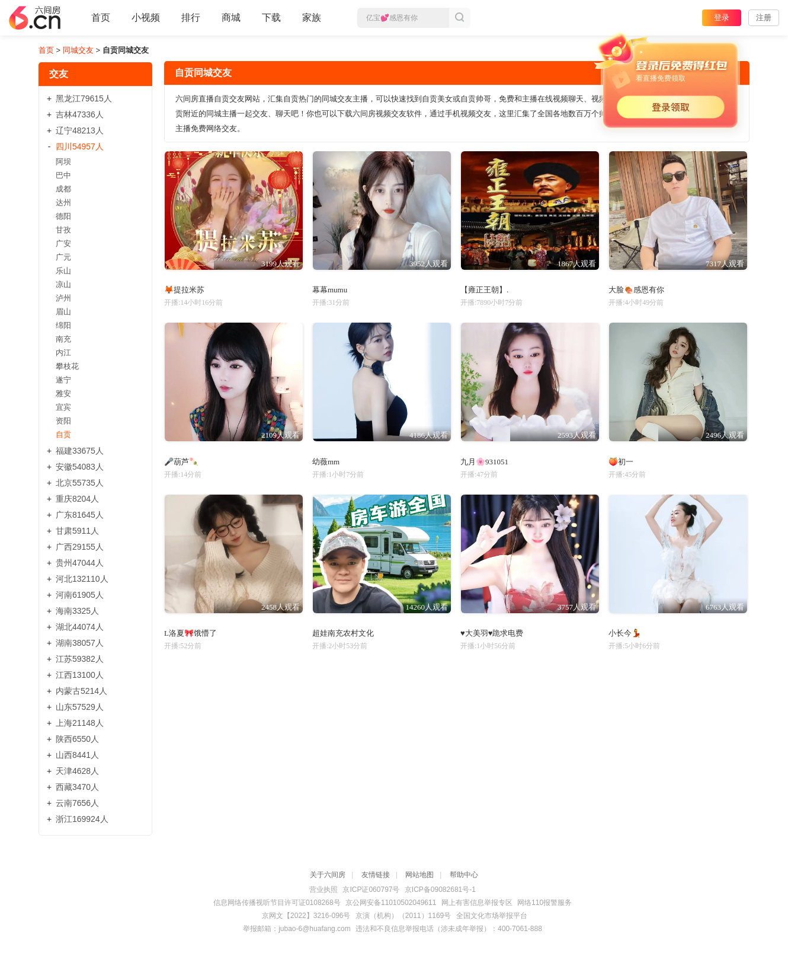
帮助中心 (464, 875)
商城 (231, 22)
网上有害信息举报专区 (476, 902)
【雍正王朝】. (484, 289)
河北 (82, 579)
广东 (80, 514)
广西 (80, 547)
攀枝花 (67, 366)
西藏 (77, 787)
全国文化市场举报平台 (491, 915)
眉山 (63, 311)
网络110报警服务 (544, 902)
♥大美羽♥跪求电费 (491, 633)
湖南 (80, 643)
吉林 (80, 114)
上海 (80, 723)
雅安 (63, 393)
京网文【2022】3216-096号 (306, 915)
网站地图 (419, 875)
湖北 (80, 627)
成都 (63, 188)
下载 (271, 17)
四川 (80, 146)
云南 (77, 803)
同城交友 (78, 50)
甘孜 (63, 229)
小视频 (146, 22)
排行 (190, 17)
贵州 (80, 563)
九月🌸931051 (484, 461)
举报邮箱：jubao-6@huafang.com (297, 929)
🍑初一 (620, 461)
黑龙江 (84, 98)
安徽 (80, 466)
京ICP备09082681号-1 (440, 889)
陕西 (77, 739)
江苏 (80, 659)
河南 (80, 595)
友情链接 (375, 875)
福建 (80, 450)
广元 (63, 257)
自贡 (63, 434)
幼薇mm (325, 461)
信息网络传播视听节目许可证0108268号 (277, 902)
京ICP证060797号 (370, 889)
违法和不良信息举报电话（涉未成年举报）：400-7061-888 (448, 929)
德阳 (63, 216)
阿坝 (63, 161)
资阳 (63, 420)
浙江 (82, 819)
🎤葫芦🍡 (181, 461)
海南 (77, 611)
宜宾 (63, 407)
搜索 (460, 18)
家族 (311, 22)
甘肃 (77, 531)
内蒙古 (81, 691)
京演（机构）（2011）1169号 (403, 915)
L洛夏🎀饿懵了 (190, 633)
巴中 (63, 175)
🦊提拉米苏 (184, 289)
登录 (721, 17)
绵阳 (63, 325)
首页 (100, 22)
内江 (63, 352)
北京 (80, 482)
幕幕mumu (329, 289)
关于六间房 (327, 875)
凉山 (63, 284)
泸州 (63, 298)
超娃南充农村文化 (343, 633)
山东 (80, 707)
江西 (80, 675)
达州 (63, 202)
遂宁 (63, 379)
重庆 (77, 498)
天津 (77, 771)
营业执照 (323, 889)
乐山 (63, 270)
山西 (77, 755)
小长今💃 (624, 633)
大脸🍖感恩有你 (636, 289)
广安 (63, 243)
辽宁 (80, 130)
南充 (63, 338)
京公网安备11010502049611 (390, 902)
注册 (763, 17)
